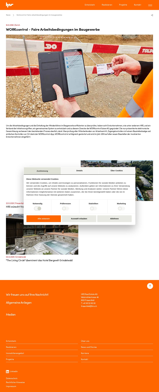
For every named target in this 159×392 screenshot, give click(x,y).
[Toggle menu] (150, 4)
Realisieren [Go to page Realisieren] (107, 5)
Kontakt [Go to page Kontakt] (137, 5)
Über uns (85, 341)
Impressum (11, 387)
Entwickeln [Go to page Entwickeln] (90, 5)
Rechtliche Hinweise (15, 383)
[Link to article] (42, 239)
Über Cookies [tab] (117, 170)
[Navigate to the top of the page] (150, 286)
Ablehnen (114, 219)
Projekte (10, 360)
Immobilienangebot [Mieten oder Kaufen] (15, 353)
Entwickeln (11, 341)
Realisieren (11, 347)
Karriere (85, 353)
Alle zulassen (44, 219)
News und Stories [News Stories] (89, 347)
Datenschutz (11, 379)
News (8, 15)
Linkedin (12, 371)
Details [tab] (79, 170)
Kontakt (84, 360)
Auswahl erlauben (79, 219)
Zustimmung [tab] (42, 171)
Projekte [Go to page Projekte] (123, 5)
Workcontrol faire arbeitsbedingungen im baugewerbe (39, 15)
